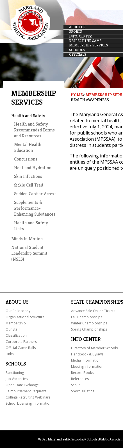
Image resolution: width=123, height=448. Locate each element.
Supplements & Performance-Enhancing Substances (34, 208)
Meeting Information (87, 366)
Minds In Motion (27, 239)
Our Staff (13, 329)
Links (9, 354)
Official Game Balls (21, 347)
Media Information (86, 360)
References (80, 378)
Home (77, 94)
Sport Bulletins (82, 391)
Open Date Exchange (22, 385)
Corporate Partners (21, 341)
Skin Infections (28, 176)
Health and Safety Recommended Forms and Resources (34, 130)
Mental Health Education (27, 147)
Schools (16, 364)
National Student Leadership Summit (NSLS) (29, 253)
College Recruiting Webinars (28, 397)
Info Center (86, 339)
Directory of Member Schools (94, 348)
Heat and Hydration (32, 168)
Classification (16, 335)
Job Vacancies (17, 378)
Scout (75, 385)
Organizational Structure (25, 317)
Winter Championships (89, 323)
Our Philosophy (18, 310)
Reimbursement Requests (26, 391)
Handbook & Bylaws (87, 354)
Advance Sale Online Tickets (93, 310)
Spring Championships (89, 329)
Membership (16, 323)
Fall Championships (86, 317)
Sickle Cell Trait (29, 185)
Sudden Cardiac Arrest (35, 194)
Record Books (82, 372)
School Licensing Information (28, 403)
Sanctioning (15, 372)
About (13, 302)
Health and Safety (28, 116)
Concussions (25, 159)
